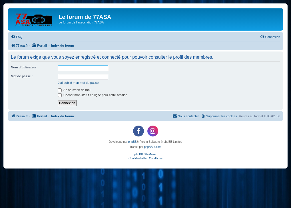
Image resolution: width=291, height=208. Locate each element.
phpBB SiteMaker (146, 154)
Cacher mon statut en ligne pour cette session (92, 95)
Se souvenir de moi (74, 90)
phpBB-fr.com (153, 146)
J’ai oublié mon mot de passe (78, 82)
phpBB (132, 141)
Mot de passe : (22, 76)
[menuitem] (16, 36)
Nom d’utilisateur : (25, 67)
